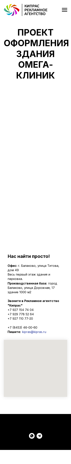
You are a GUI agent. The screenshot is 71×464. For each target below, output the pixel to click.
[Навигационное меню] (64, 10)
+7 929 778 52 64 (21, 314)
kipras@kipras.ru (34, 332)
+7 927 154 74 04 (21, 310)
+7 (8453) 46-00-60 (22, 327)
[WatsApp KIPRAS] (32, 437)
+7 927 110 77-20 (20, 318)
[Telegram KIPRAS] (39, 437)
